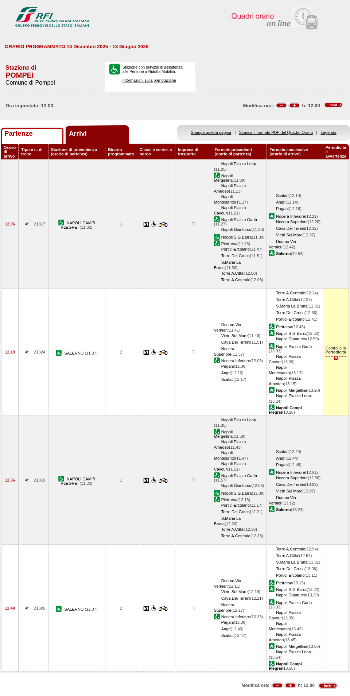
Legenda (329, 132)
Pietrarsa (229, 243)
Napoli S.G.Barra (236, 237)
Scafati (282, 195)
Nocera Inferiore (290, 216)
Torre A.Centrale (235, 280)
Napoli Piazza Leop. (239, 164)
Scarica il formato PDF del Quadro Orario (276, 132)
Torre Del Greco (235, 256)
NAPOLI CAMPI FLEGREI (78, 225)
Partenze (18, 133)
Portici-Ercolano (235, 249)
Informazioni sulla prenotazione (149, 80)
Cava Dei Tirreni (290, 228)
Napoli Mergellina (223, 178)
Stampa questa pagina (211, 132)
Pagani (282, 208)
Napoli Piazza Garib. (239, 219)
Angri (280, 202)
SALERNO (74, 353)
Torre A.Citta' (232, 273)
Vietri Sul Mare (289, 235)
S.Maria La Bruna (291, 306)
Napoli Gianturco (236, 229)
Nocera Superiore (292, 222)
